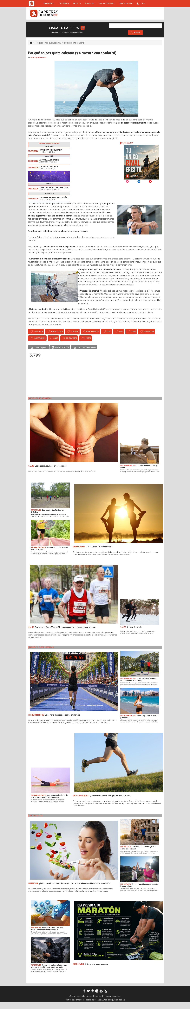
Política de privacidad (74, 1007)
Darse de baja (119, 1007)
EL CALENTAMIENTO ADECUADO (99, 554)
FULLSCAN (89, 24)
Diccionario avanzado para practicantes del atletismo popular (47, 935)
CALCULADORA (126, 24)
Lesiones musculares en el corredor (50, 473)
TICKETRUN (64, 24)
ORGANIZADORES (107, 24)
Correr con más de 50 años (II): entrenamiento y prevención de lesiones (65, 634)
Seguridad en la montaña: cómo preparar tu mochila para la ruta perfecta (49, 973)
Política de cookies (93, 1007)
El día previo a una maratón (96, 971)
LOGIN (141, 24)
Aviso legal (107, 1007)
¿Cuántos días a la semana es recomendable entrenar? (138, 686)
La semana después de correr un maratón (62, 722)
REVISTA (77, 24)
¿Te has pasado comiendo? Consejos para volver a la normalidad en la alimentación (74, 890)
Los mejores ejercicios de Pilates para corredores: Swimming (49, 803)
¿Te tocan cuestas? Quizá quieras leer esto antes (110, 803)
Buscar (135, 39)
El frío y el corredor (134, 634)
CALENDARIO (48, 24)
